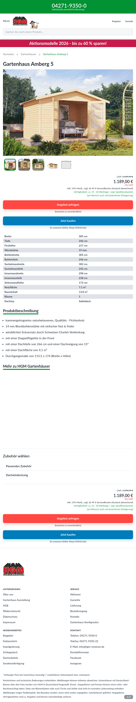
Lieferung (75, 605)
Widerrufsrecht (11, 611)
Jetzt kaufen (68, 220)
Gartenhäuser (28, 54)
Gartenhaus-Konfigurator (84, 622)
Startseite (8, 54)
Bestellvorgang (78, 611)
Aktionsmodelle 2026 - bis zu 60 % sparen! (68, 43)
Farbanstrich (10, 641)
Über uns (8, 594)
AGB (5, 605)
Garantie (75, 599)
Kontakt (74, 616)
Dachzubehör (10, 657)
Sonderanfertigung (13, 663)
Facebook (75, 657)
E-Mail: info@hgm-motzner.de (87, 646)
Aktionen (75, 594)
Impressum (9, 622)
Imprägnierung (11, 646)
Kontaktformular (79, 652)
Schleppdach (10, 652)
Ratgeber (8, 635)
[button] (68, 466)
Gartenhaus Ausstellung (16, 599)
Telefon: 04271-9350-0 (83, 635)
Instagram (75, 663)
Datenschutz (10, 616)
